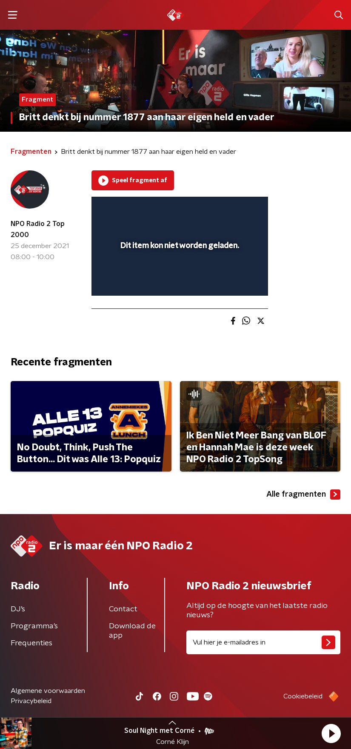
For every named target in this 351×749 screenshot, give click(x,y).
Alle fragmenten (303, 494)
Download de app (132, 630)
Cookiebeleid (302, 696)
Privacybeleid (31, 701)
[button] (331, 733)
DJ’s (18, 609)
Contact (123, 609)
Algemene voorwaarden (48, 690)
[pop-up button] (222, 209)
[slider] (178, 280)
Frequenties (31, 643)
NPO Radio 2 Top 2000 (38, 229)
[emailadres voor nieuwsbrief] (263, 642)
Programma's (34, 626)
